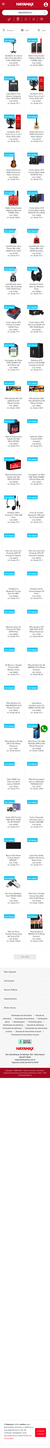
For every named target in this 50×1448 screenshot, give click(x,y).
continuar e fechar (41, 1432)
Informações (25, 981)
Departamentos (25, 999)
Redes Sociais (25, 1008)
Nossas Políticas (25, 990)
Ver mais (25, 956)
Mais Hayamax (25, 972)
